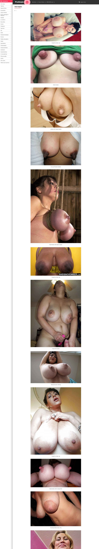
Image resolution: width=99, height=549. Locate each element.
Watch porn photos (5, 62)
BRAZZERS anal (50, 2)
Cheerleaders (3, 45)
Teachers (2, 28)
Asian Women (4, 12)
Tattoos (2, 6)
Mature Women (41, 2)
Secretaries (3, 43)
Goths (2, 58)
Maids (2, 41)
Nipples (2, 17)
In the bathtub (4, 54)
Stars (2, 32)
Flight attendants (4, 39)
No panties (3, 10)
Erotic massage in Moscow (4, 15)
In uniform (3, 19)
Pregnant (3, 26)
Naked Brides (3, 8)
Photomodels (3, 56)
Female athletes (4, 47)
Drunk (2, 24)
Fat (1, 30)
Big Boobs (34, 2)
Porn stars (3, 60)
